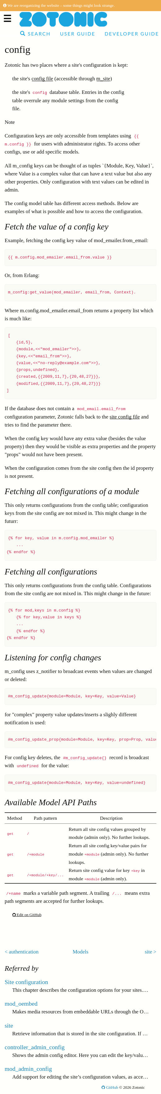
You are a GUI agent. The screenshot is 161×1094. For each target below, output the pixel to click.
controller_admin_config (35, 1047)
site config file (125, 417)
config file (42, 79)
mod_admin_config (28, 1069)
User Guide (77, 33)
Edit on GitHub (26, 914)
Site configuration (26, 982)
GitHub (110, 1087)
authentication (24, 952)
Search (35, 33)
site (148, 952)
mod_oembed (21, 1003)
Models (81, 952)
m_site (103, 79)
